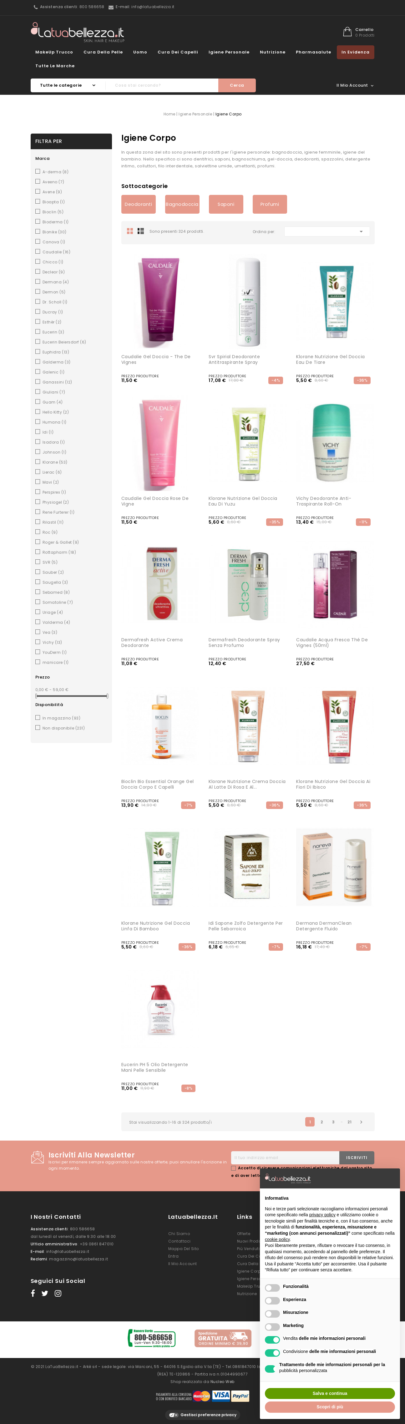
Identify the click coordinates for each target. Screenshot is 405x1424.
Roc (50, 532)
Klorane (55, 462)
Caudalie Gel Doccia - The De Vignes (156, 359)
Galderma (57, 362)
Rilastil (53, 522)
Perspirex (54, 492)
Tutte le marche (55, 66)
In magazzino (62, 718)
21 (349, 1122)
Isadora (54, 442)
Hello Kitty (56, 412)
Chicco (53, 262)
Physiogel (56, 502)
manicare (56, 662)
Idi (48, 432)
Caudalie (57, 252)
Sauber (53, 572)
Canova (54, 242)
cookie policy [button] (277, 1239)
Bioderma (56, 222)
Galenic (54, 372)
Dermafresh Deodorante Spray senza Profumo (244, 642)
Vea (50, 632)
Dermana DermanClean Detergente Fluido (324, 926)
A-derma (56, 172)
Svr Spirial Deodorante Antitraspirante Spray (234, 359)
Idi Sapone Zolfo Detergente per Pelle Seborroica (246, 926)
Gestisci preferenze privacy (202, 1412)
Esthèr (52, 322)
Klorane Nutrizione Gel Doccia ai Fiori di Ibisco (333, 784)
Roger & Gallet (61, 542)
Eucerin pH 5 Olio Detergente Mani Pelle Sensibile (154, 1067)
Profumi (270, 204)
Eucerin (53, 332)
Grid (130, 231)
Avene (52, 192)
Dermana (56, 282)
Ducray (53, 312)
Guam (53, 402)
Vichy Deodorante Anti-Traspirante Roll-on (323, 501)
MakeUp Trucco (54, 52)
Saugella (55, 582)
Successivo (361, 1121)
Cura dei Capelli (178, 52)
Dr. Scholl (55, 302)
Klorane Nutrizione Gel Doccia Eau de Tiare (330, 359)
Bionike (55, 232)
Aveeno (53, 182)
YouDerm (55, 652)
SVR (50, 562)
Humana (55, 422)
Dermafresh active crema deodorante (152, 642)
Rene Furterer (59, 512)
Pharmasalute (313, 52)
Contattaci (179, 1241)
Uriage (53, 612)
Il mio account (182, 1263)
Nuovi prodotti (251, 1241)
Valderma (56, 622)
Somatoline (58, 602)
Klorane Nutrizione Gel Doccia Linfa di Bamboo (155, 926)
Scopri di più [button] (330, 1406)
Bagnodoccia (182, 204)
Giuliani (54, 392)
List (141, 231)
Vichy (52, 642)
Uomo (140, 52)
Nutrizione (273, 52)
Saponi (226, 204)
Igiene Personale (229, 52)
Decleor (54, 272)
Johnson (55, 452)
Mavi (51, 482)
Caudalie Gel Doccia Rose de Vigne (155, 501)
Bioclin (53, 212)
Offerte (244, 1233)
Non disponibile (64, 728)
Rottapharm (59, 552)
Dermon (54, 292)
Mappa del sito (183, 1248)
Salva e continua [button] (330, 1393)
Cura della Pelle (103, 52)
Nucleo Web (222, 1378)
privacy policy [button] (322, 1214)
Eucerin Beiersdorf (64, 342)
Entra (173, 1256)
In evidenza (356, 52)
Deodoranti (138, 204)
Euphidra (56, 352)
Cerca (237, 85)
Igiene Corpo (250, 1271)
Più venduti (248, 1248)
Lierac (52, 472)
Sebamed (56, 592)
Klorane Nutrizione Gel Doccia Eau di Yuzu (243, 501)
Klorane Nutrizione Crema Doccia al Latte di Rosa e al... (247, 784)
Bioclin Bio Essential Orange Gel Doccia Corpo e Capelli (157, 784)
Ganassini (57, 382)
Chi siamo (179, 1233)
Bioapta (54, 202)
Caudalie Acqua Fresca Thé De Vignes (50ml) (332, 642)
